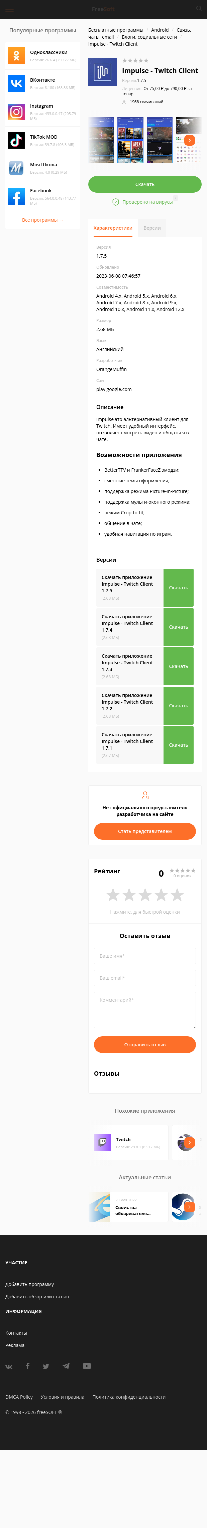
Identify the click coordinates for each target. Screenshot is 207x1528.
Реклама (14, 1345)
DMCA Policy (19, 1397)
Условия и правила (62, 1397)
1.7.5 (134, 80)
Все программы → (43, 220)
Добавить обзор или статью (37, 1296)
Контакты (16, 1333)
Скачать (145, 184)
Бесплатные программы (115, 30)
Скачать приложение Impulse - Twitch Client (127, 584)
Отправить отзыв (145, 1044)
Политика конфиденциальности (129, 1397)
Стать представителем (145, 831)
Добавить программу (29, 1284)
